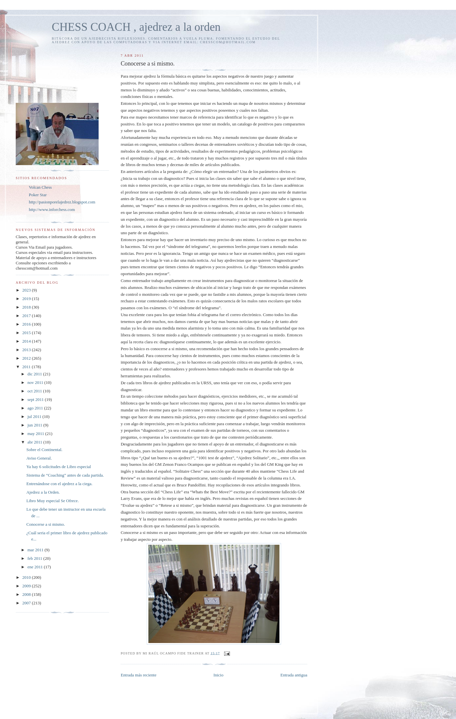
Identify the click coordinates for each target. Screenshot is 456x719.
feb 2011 (36, 558)
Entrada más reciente (138, 674)
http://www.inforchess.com (52, 209)
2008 (27, 594)
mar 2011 (36, 549)
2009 (27, 585)
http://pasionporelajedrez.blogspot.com (62, 201)
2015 (27, 332)
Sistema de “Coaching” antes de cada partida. (65, 475)
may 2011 (36, 433)
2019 (27, 298)
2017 (27, 315)
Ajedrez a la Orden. (43, 492)
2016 (27, 324)
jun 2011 (36, 425)
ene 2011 (36, 566)
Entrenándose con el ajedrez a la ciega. (59, 483)
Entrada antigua (293, 674)
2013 (27, 349)
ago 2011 (36, 408)
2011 (27, 366)
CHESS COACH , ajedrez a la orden (136, 27)
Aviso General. (39, 458)
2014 (27, 341)
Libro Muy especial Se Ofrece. (52, 500)
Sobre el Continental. (44, 449)
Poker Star (38, 194)
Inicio (218, 674)
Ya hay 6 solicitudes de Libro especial (58, 466)
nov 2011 (36, 382)
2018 (27, 307)
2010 (27, 577)
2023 (27, 290)
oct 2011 (35, 390)
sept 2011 (36, 399)
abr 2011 (36, 442)
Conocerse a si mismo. (45, 524)
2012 (27, 358)
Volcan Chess (40, 187)
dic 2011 (35, 373)
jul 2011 (35, 416)
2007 (27, 602)
